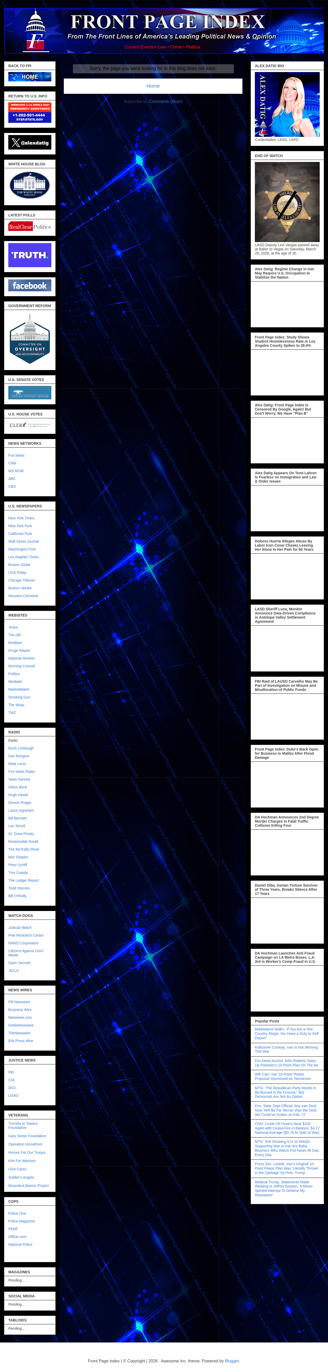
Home (153, 86)
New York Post (20, 526)
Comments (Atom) (166, 101)
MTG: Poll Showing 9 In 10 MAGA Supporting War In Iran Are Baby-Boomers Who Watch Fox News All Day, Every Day (287, 1148)
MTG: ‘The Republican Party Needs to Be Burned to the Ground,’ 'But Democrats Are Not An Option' (285, 1092)
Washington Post (22, 549)
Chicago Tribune (21, 580)
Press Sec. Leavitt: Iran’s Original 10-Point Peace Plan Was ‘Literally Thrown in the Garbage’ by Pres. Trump (286, 1168)
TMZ (12, 713)
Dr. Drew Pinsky (21, 834)
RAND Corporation (23, 943)
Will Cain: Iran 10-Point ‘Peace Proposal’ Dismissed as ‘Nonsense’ (283, 1076)
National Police (20, 1244)
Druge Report (19, 650)
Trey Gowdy (18, 873)
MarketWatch (19, 689)
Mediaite (15, 682)
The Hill (14, 635)
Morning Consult (21, 666)
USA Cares (17, 1169)
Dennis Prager (20, 803)
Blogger (232, 1361)
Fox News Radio (21, 771)
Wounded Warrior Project (28, 1186)
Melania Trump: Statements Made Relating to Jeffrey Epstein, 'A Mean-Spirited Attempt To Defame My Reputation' (284, 1188)
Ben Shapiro (18, 857)
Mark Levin (17, 764)
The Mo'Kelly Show (23, 849)
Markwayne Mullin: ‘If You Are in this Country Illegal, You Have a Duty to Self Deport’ (286, 1033)
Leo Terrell (16, 826)
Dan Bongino (18, 756)
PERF (13, 1229)
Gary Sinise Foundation (27, 1136)
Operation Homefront (25, 1144)
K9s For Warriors (22, 1161)
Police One (17, 1213)
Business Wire (19, 1010)
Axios (13, 627)
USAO (13, 1095)
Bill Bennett (17, 818)
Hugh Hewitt (18, 795)
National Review (21, 658)
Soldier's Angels (21, 1177)
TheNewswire (19, 1033)
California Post (20, 534)
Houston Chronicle (23, 596)
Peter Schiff (17, 865)
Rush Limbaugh (21, 748)
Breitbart (15, 643)
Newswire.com (20, 1017)
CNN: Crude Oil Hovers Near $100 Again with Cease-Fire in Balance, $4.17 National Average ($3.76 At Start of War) (287, 1128)
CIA (11, 1080)
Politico (14, 674)
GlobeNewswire (21, 1025)
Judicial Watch (20, 927)
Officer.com (17, 1237)
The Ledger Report (23, 880)
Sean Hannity (19, 779)
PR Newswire (19, 1002)
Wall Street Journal (23, 541)
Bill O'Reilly (17, 896)
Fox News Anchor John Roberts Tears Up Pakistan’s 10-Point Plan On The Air (286, 1063)
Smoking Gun (19, 697)
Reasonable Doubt (23, 841)
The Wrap (16, 705)
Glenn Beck (17, 787)
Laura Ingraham (21, 810)
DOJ (12, 1088)
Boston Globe (19, 565)
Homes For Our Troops (26, 1152)
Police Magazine (21, 1221)
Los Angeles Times (23, 557)
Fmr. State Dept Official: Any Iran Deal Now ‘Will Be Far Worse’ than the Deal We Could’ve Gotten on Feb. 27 (285, 1110)
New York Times (21, 518)
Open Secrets (19, 963)
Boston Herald (19, 588)
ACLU (14, 970)
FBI (11, 1072)
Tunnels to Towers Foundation (23, 1125)
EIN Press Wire (20, 1041)
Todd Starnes (19, 888)
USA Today (17, 572)
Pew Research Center (26, 935)
